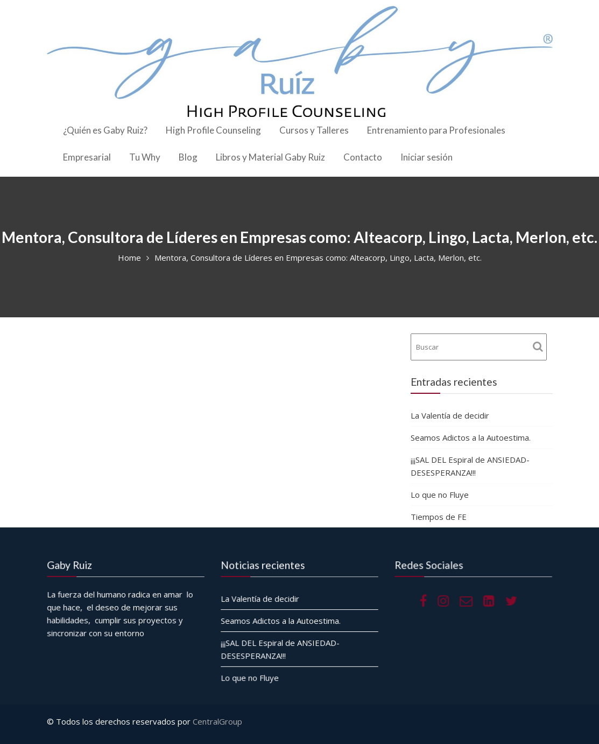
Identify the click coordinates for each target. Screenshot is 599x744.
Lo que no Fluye (440, 494)
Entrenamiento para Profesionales (436, 130)
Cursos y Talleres (314, 130)
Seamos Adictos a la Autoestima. (471, 437)
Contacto (362, 157)
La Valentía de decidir (450, 415)
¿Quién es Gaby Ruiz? (105, 130)
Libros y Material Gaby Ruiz (270, 157)
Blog (188, 157)
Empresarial (87, 157)
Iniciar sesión (426, 157)
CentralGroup (217, 721)
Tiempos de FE (440, 516)
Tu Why (144, 157)
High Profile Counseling (213, 130)
